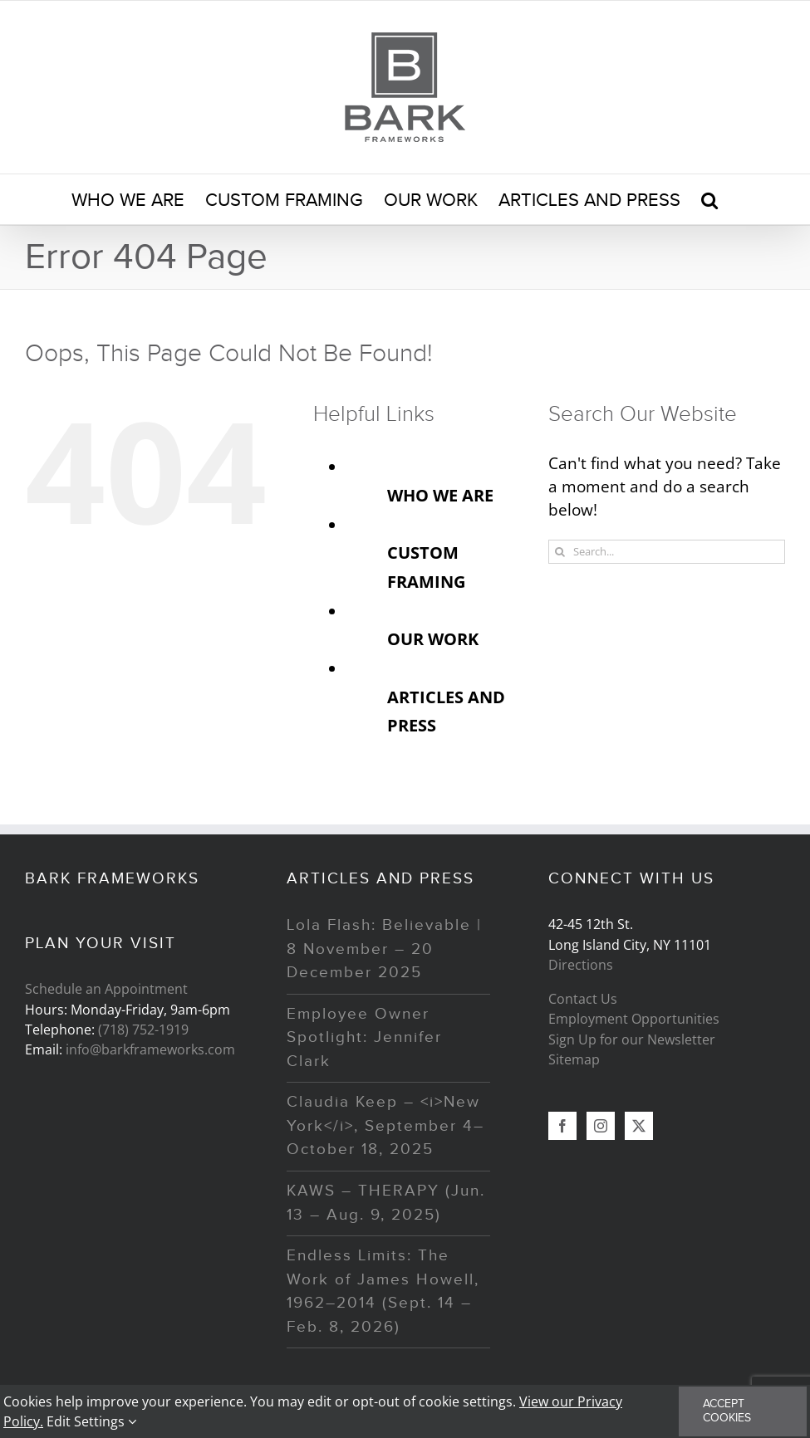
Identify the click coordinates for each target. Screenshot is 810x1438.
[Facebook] (562, 1126)
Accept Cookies (727, 1411)
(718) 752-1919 (143, 1029)
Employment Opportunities (633, 1019)
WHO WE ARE (440, 494)
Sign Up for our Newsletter (631, 1039)
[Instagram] (601, 1126)
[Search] (560, 552)
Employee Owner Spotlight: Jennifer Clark (364, 1038)
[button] (709, 199)
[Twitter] (639, 1126)
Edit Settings (91, 1421)
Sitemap (574, 1059)
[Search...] (666, 552)
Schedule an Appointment (106, 989)
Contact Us (582, 999)
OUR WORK (433, 638)
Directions (580, 965)
